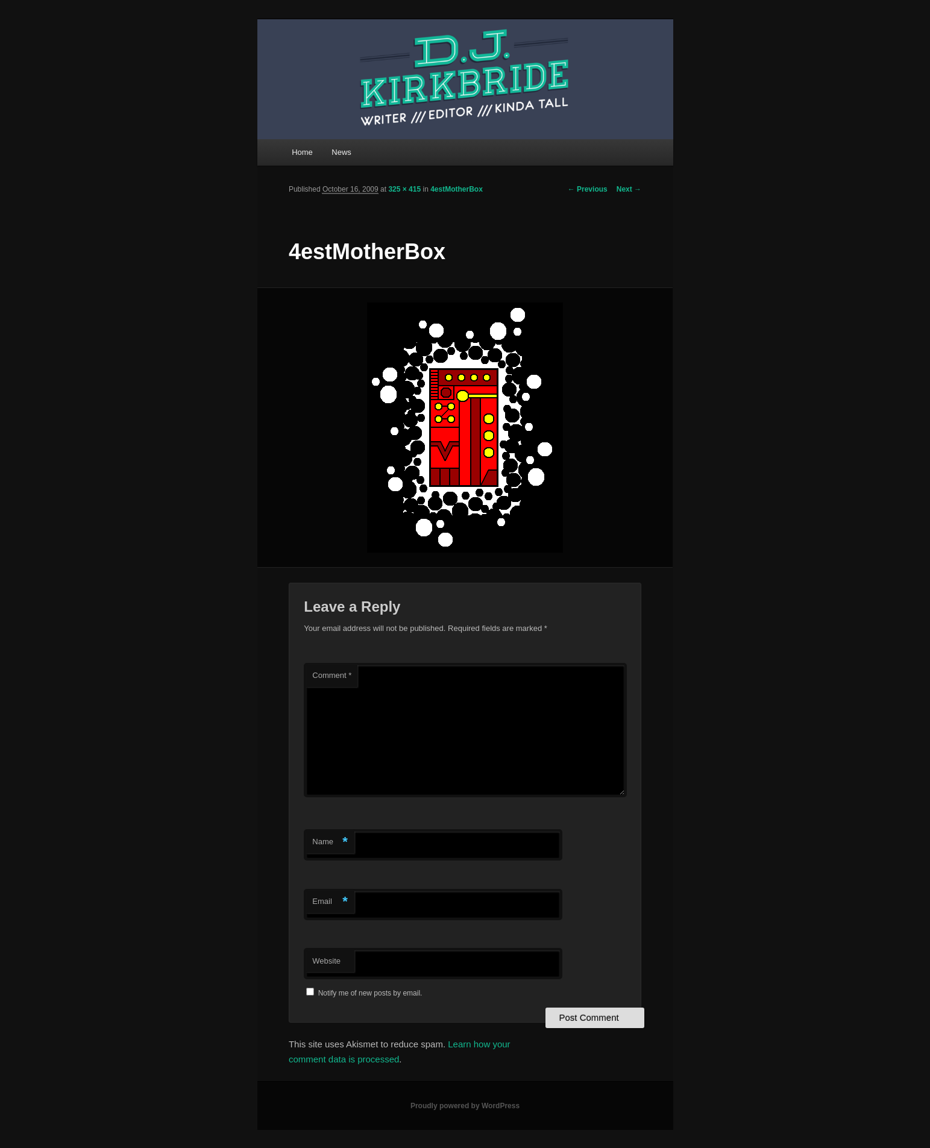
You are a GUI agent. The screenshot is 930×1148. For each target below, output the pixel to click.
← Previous (588, 189)
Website (326, 960)
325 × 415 (404, 189)
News (341, 152)
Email (330, 902)
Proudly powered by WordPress (465, 1106)
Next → (629, 189)
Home (302, 152)
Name (330, 842)
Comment (331, 675)
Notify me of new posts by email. (370, 993)
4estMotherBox (456, 189)
